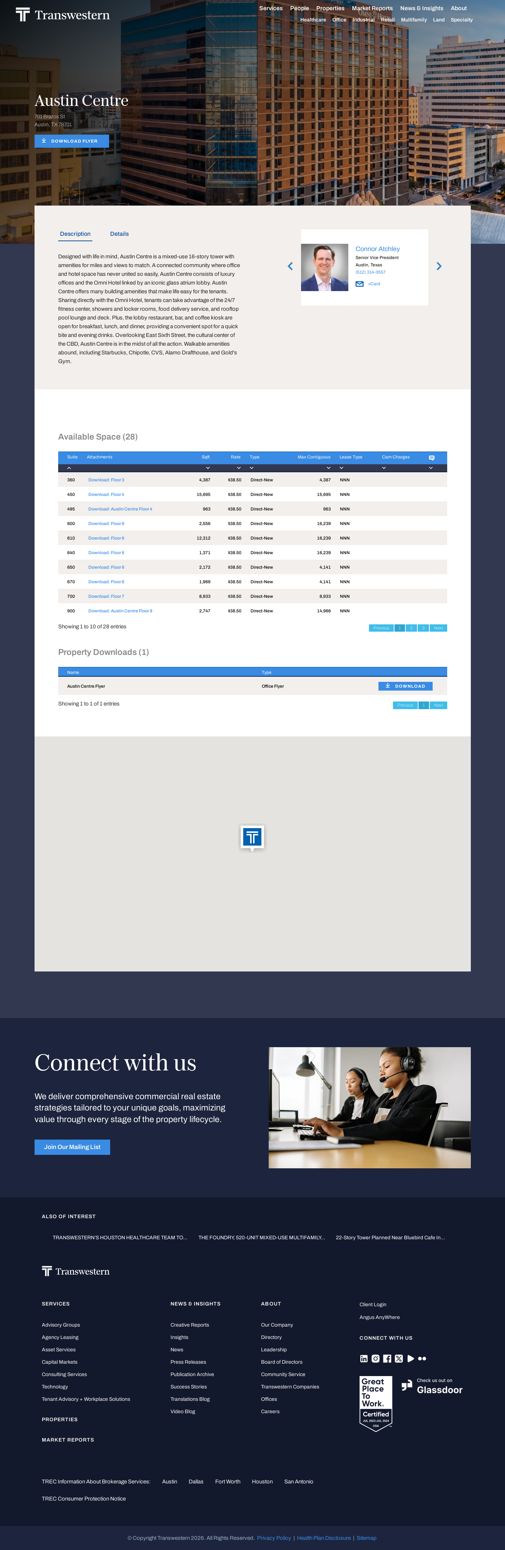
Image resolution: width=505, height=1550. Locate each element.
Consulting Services (64, 1374)
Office (348, 20)
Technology (55, 1387)
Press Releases (188, 1362)
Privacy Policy (274, 1538)
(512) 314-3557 (371, 272)
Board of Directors (281, 1362)
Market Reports (380, 8)
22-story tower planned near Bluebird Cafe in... (390, 1237)
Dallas (196, 1482)
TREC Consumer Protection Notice (84, 1499)
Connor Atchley (378, 249)
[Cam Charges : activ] (396, 462)
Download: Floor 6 (106, 523)
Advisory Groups (61, 1325)
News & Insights (430, 8)
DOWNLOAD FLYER (74, 141)
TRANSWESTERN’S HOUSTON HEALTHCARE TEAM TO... (120, 1237)
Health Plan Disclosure (324, 1538)
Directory (271, 1337)
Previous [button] (290, 266)
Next (438, 628)
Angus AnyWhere (380, 1317)
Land (447, 20)
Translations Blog (190, 1399)
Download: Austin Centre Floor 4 (120, 509)
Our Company (277, 1325)
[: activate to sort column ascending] (408, 671)
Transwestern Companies (290, 1387)
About (467, 8)
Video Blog (183, 1411)
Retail (396, 20)
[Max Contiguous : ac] (305, 462)
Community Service (283, 1374)
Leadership (274, 1349)
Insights (179, 1337)
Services (279, 8)
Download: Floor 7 (106, 596)
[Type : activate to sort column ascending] (311, 671)
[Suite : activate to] (68, 462)
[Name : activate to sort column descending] (155, 671)
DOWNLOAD (410, 686)
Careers (270, 1411)
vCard (368, 283)
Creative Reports (190, 1325)
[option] (364, 268)
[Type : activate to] (260, 462)
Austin (169, 1482)
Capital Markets (59, 1362)
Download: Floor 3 (106, 479)
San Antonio (298, 1482)
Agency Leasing (60, 1337)
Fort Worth (227, 1482)
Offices (269, 1399)
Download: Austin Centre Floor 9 (120, 610)
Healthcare (321, 20)
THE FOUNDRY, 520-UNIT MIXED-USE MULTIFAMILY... (262, 1237)
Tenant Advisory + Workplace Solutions (86, 1399)
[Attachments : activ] (132, 462)
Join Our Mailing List (72, 1147)
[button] (252, 838)
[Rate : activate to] (225, 462)
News (177, 1349)
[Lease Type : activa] (351, 462)
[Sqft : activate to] (198, 462)
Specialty (470, 20)
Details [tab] (119, 234)
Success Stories (189, 1387)
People (307, 8)
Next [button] (439, 266)
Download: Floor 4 (106, 494)
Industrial (372, 20)
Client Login (373, 1304)
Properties (339, 8)
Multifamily (422, 20)
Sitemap (367, 1538)
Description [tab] (75, 234)
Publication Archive (192, 1374)
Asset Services (59, 1349)
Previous (381, 628)
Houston (262, 1482)
